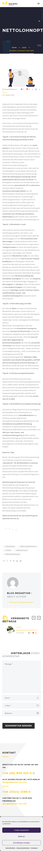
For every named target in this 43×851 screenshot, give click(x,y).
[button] (33, 618)
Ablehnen (21, 836)
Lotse (4, 92)
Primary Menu (38, 3)
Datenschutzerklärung (23, 848)
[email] (21, 705)
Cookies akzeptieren (21, 830)
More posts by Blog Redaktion (21, 602)
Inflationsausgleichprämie (28, 546)
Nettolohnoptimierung (12, 554)
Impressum (34, 848)
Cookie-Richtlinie (10, 848)
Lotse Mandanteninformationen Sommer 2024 (26, 630)
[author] (21, 698)
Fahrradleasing (10, 546)
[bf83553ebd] (21, 677)
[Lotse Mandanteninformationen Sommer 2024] (11, 630)
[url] (21, 713)
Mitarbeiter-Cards (21, 550)
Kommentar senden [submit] (18, 725)
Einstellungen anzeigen (21, 843)
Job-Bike (8, 550)
